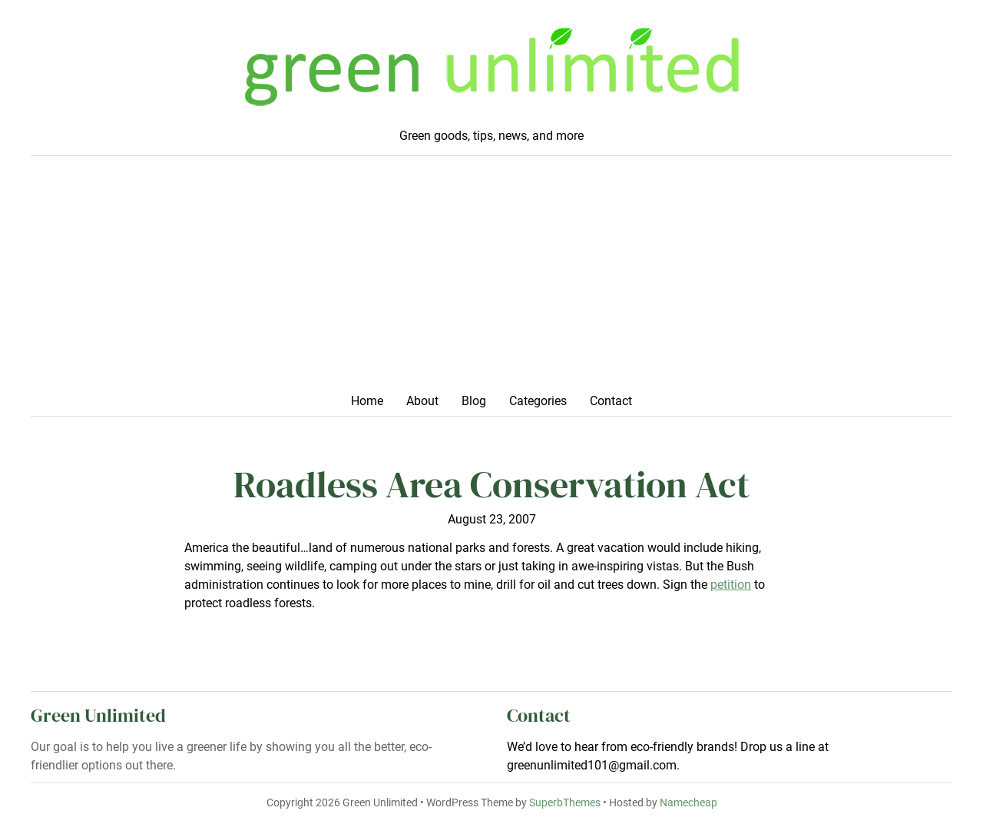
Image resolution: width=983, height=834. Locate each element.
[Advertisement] (491, 279)
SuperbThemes (565, 802)
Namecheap (688, 802)
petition (730, 584)
